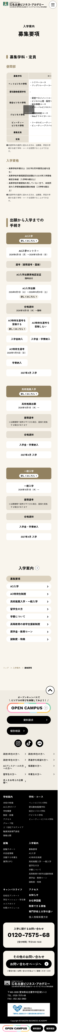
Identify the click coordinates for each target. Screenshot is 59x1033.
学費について (35, 869)
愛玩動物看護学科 (37, 806)
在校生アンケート (11, 895)
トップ (6, 668)
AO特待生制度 (35, 857)
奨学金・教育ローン (38, 877)
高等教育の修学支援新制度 (41, 873)
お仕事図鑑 (35, 900)
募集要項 (33, 849)
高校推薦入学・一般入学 (40, 861)
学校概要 (7, 810)
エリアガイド (9, 903)
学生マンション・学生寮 (14, 899)
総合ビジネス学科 (37, 810)
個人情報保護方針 (38, 917)
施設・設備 (8, 814)
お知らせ (33, 895)
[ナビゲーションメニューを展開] (53, 5)
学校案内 (8, 796)
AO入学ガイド (9, 806)
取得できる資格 (37, 906)
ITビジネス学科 (36, 814)
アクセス (7, 819)
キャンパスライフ (12, 889)
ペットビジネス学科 (38, 802)
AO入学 (32, 853)
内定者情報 (8, 853)
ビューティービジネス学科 (41, 819)
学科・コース (36, 796)
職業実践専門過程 (11, 831)
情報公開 (7, 835)
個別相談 (50, 1028)
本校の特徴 (8, 802)
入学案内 (16, 668)
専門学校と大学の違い (41, 911)
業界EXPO (7, 861)
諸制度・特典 (35, 881)
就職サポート (9, 849)
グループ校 (8, 823)
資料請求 (37, 1028)
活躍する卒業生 (10, 857)
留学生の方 (34, 865)
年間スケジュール (11, 907)
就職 (5, 843)
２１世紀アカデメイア (13, 827)
